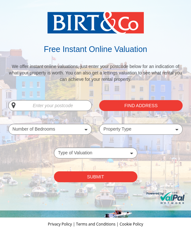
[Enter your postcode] (50, 105)
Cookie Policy (131, 224)
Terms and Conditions (96, 224)
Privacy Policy (60, 224)
